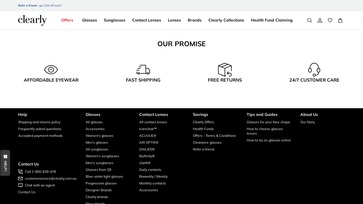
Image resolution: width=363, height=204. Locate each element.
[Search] (309, 20)
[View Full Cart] (340, 20)
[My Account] (319, 20)
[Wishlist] (330, 20)
